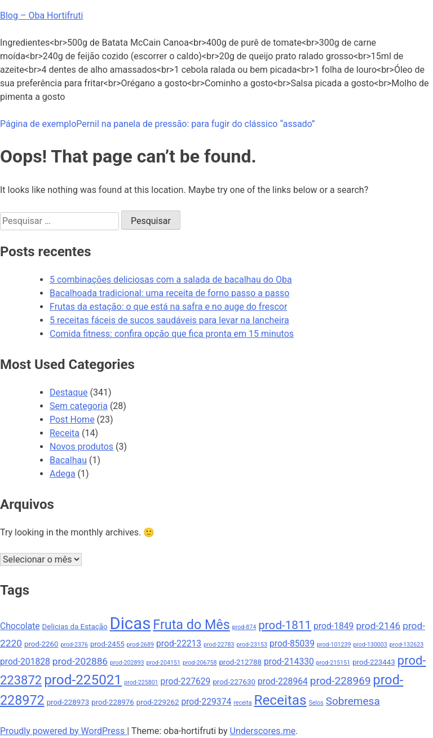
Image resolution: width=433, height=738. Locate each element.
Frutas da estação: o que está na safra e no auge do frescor (168, 306)
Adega (63, 473)
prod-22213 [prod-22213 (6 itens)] (178, 643)
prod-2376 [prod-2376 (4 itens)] (74, 644)
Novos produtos (81, 446)
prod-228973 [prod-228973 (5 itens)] (68, 702)
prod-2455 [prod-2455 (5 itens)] (107, 644)
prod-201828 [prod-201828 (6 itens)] (25, 661)
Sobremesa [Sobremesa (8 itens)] (353, 701)
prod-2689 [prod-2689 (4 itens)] (140, 644)
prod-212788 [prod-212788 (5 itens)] (240, 662)
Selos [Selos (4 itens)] (316, 702)
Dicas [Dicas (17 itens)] (130, 623)
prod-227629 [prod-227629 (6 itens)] (186, 681)
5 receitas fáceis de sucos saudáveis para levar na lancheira (169, 320)
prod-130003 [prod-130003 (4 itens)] (370, 644)
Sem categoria (79, 406)
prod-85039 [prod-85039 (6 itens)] (292, 643)
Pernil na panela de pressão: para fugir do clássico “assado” (195, 123)
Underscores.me (263, 731)
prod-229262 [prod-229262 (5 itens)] (157, 702)
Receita (64, 433)
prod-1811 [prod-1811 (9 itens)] (284, 625)
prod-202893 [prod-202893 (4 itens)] (127, 662)
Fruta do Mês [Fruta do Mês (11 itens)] (191, 624)
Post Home (72, 419)
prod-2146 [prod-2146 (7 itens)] (378, 625)
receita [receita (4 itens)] (242, 702)
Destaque (69, 392)
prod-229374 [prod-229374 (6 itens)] (206, 701)
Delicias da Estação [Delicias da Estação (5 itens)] (75, 626)
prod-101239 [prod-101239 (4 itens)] (334, 644)
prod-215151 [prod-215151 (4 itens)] (333, 662)
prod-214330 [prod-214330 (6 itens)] (289, 661)
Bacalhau (68, 460)
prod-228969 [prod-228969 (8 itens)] (340, 680)
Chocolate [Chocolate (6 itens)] (20, 626)
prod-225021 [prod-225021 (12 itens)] (83, 679)
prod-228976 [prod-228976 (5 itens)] (112, 702)
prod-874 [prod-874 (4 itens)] (244, 627)
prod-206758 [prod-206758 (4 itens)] (199, 662)
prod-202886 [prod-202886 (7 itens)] (80, 661)
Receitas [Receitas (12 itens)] (280, 700)
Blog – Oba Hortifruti (41, 15)
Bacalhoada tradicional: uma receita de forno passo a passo (169, 293)
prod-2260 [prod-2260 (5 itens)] (41, 644)
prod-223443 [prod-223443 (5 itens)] (373, 662)
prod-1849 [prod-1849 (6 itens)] (333, 626)
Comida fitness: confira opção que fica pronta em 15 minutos (172, 333)
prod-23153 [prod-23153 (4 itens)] (252, 644)
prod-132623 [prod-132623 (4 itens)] (406, 644)
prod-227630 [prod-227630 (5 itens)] (234, 682)
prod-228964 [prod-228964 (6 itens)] (283, 681)
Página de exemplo (38, 123)
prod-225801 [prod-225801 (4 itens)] (141, 682)
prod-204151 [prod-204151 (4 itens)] (163, 662)
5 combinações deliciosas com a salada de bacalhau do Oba (171, 279)
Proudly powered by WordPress (63, 731)
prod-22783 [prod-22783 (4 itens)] (219, 644)
